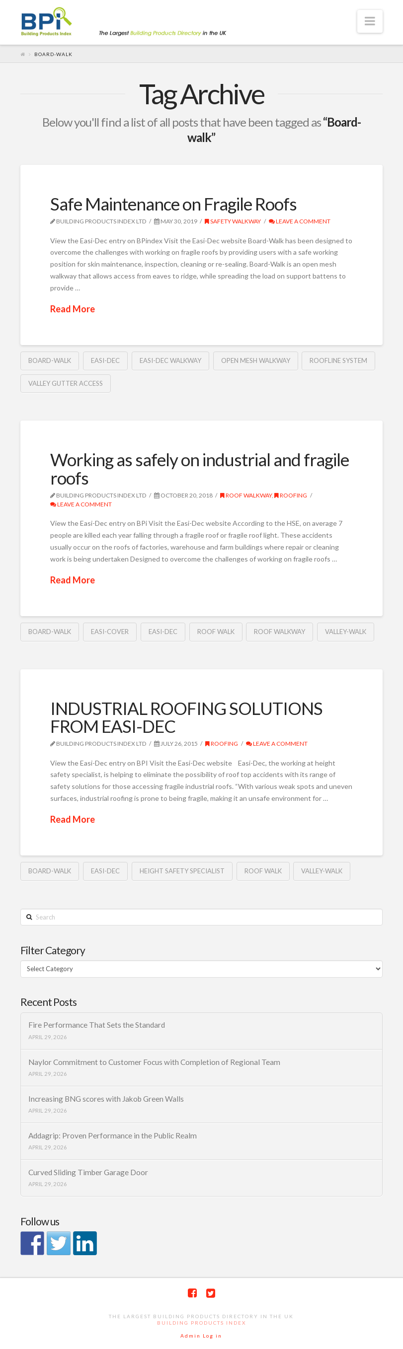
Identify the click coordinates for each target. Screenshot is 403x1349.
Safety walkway (233, 221)
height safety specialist (182, 871)
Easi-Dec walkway (170, 360)
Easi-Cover (110, 632)
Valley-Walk (345, 632)
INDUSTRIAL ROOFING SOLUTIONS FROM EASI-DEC (186, 717)
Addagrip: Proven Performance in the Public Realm (112, 1135)
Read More (72, 308)
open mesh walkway (255, 360)
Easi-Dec (105, 360)
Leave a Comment (299, 221)
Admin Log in (201, 1336)
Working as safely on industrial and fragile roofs (199, 468)
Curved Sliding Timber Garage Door (88, 1172)
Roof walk (216, 632)
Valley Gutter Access (65, 383)
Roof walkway (246, 495)
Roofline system (338, 360)
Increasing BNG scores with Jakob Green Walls (106, 1098)
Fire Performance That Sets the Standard (96, 1024)
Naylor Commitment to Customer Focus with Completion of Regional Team (154, 1062)
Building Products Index (201, 1323)
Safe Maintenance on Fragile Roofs (173, 203)
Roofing (290, 495)
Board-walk (49, 360)
